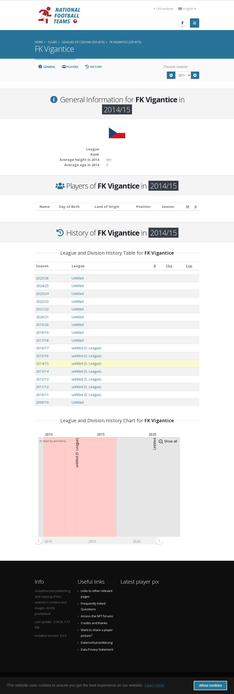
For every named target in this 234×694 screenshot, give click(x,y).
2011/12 (42, 387)
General (47, 67)
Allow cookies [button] (210, 685)
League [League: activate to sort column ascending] (78, 266)
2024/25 (42, 285)
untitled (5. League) (86, 348)
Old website (163, 9)
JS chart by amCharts (53, 441)
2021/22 (42, 309)
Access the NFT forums (97, 616)
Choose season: (175, 66)
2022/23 (42, 301)
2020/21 (42, 317)
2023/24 (42, 293)
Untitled (78, 278)
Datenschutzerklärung (96, 643)
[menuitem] (98, 540)
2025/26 (42, 278)
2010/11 (42, 394)
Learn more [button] (154, 685)
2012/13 (42, 379)
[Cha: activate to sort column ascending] (169, 266)
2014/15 (42, 363)
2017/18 (42, 340)
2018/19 (42, 332)
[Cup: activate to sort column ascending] (189, 266)
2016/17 (42, 348)
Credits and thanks (94, 623)
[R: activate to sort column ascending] (154, 266)
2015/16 (42, 356)
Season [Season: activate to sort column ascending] (42, 266)
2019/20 (42, 324)
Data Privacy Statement (97, 650)
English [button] (187, 9)
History (93, 67)
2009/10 (42, 402)
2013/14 (42, 371)
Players (70, 67)
